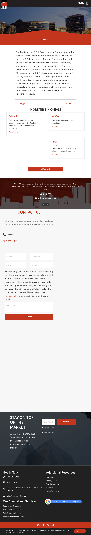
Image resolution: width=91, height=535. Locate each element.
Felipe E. (13, 116)
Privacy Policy (12, 295)
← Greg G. (21, 103)
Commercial (49, 428)
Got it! (79, 531)
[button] (45, 169)
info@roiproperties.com (17, 496)
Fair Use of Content (54, 484)
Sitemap (49, 488)
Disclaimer (50, 477)
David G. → (69, 103)
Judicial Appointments (12, 513)
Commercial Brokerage (12, 506)
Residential (49, 432)
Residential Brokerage (12, 509)
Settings (22, 532)
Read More (13, 132)
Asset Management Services (15, 516)
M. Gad (56, 116)
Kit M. (55, 141)
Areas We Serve (52, 491)
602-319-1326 (10, 241)
